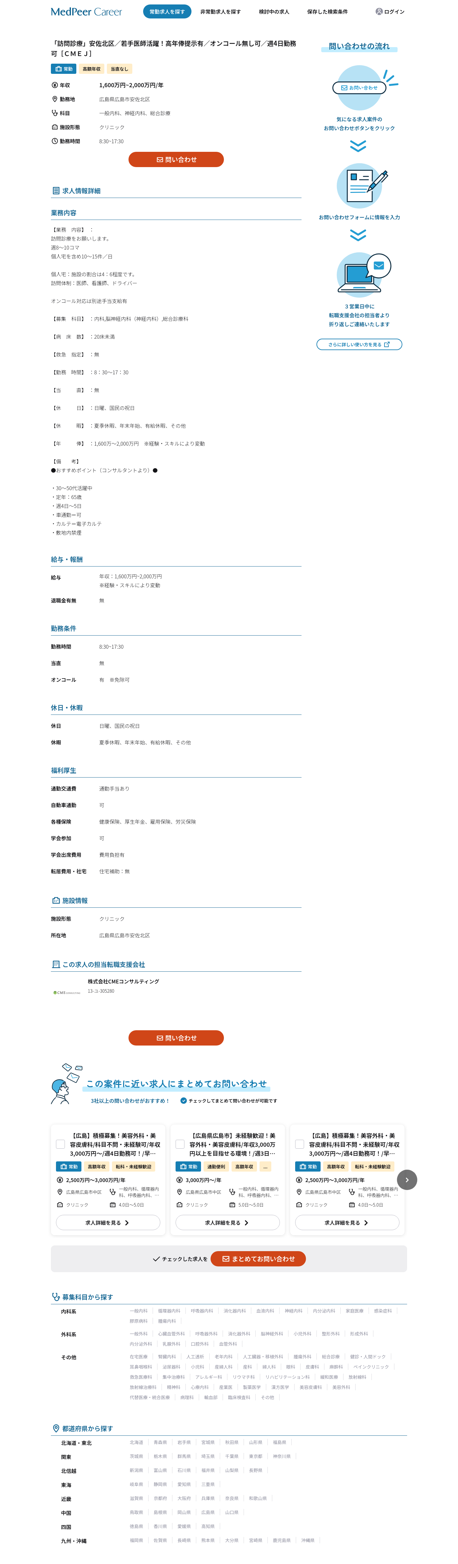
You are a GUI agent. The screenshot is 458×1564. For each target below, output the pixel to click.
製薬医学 (252, 1387)
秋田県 (232, 1442)
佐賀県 (160, 1540)
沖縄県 (308, 1540)
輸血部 (211, 1397)
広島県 (208, 1512)
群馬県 (184, 1456)
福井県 (208, 1470)
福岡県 (136, 1540)
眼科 (290, 1366)
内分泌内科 (324, 1310)
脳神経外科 (272, 1333)
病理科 (187, 1397)
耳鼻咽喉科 (141, 1366)
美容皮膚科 (311, 1387)
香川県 (160, 1526)
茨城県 (136, 1456)
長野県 (255, 1470)
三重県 (208, 1484)
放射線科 (357, 1377)
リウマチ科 (243, 1377)
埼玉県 (208, 1456)
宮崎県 (255, 1540)
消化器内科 (235, 1310)
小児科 (197, 1366)
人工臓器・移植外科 (263, 1356)
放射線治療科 (143, 1387)
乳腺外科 (171, 1344)
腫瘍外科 (302, 1356)
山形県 (255, 1442)
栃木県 (160, 1456)
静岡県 (160, 1484)
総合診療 (331, 1356)
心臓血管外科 (171, 1333)
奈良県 (232, 1498)
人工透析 (195, 1356)
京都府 (160, 1498)
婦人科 (269, 1366)
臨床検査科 (239, 1397)
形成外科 (359, 1333)
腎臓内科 (167, 1356)
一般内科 (139, 1310)
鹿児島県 (282, 1540)
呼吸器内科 (202, 1310)
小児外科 (302, 1333)
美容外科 (341, 1387)
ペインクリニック (371, 1366)
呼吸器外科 (206, 1333)
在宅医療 (139, 1356)
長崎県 (184, 1540)
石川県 (184, 1470)
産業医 (225, 1387)
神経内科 (293, 1310)
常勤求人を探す (167, 11)
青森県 (160, 1442)
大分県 (232, 1540)
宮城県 (208, 1442)
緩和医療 (329, 1377)
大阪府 (184, 1498)
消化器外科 (239, 1333)
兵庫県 (208, 1498)
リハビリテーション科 (287, 1377)
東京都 (255, 1456)
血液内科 (265, 1310)
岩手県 (184, 1442)
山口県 (232, 1512)
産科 (247, 1366)
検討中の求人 (274, 11)
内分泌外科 (141, 1344)
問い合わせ (176, 159)
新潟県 (136, 1470)
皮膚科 (312, 1366)
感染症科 (383, 1310)
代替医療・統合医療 (150, 1397)
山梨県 (232, 1470)
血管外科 (228, 1344)
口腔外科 (200, 1344)
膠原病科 (139, 1321)
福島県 (279, 1442)
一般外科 (139, 1333)
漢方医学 (280, 1387)
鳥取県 (136, 1512)
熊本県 (208, 1540)
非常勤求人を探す (220, 11)
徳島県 (136, 1526)
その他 (267, 1397)
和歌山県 (258, 1498)
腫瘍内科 (167, 1321)
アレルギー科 (208, 1377)
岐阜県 (136, 1484)
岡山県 (184, 1512)
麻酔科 (336, 1366)
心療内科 (200, 1387)
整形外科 (331, 1333)
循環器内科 (169, 1310)
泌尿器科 (171, 1366)
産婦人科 (223, 1366)
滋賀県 (136, 1498)
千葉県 (232, 1456)
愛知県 (184, 1484)
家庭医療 (355, 1310)
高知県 (208, 1526)
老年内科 (223, 1356)
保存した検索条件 (327, 11)
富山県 (160, 1470)
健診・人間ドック (368, 1356)
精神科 (173, 1387)
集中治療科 (174, 1377)
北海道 (136, 1442)
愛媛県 (184, 1526)
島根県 (160, 1512)
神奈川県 (282, 1456)
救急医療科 (141, 1377)
